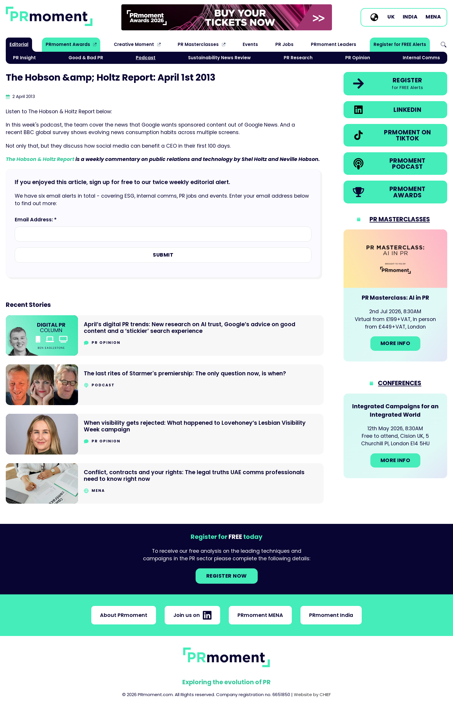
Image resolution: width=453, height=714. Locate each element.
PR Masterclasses (198, 44)
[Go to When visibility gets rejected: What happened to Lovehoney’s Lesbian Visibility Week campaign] (165, 434)
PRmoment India (331, 615)
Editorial (19, 44)
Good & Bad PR (85, 58)
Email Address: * (36, 219)
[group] (226, 17)
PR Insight (24, 58)
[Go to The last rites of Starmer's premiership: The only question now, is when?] (165, 384)
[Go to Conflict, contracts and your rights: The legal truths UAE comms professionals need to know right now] (165, 483)
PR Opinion (357, 58)
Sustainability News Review (219, 58)
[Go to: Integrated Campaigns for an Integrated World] (395, 436)
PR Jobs (284, 44)
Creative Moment (134, 44)
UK (391, 17)
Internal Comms (421, 58)
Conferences (399, 383)
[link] (226, 17)
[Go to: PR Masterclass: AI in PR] (395, 295)
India (410, 17)
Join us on (192, 615)
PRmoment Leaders (333, 44)
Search (443, 44)
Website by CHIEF (312, 694)
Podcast (145, 58)
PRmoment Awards (68, 44)
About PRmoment (123, 615)
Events (250, 44)
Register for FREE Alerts (400, 44)
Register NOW (226, 575)
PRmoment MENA (260, 615)
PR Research (298, 58)
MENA (433, 17)
